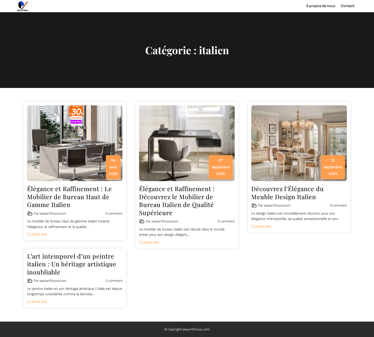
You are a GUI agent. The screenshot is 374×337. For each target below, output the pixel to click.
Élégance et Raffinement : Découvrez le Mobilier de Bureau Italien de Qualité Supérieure (177, 201)
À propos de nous (320, 6)
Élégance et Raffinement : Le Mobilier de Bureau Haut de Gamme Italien (69, 196)
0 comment (114, 213)
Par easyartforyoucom (50, 213)
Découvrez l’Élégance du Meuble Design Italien (287, 193)
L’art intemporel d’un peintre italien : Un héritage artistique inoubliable (71, 264)
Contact (347, 6)
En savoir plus (37, 234)
